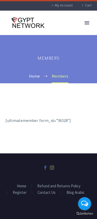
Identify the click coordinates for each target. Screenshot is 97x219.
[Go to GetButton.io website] (84, 213)
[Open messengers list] (84, 203)
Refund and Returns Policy (58, 186)
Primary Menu (87, 22)
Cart (88, 5)
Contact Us (47, 193)
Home (21, 186)
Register (20, 193)
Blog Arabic (75, 193)
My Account (64, 5)
